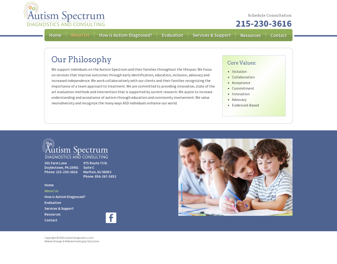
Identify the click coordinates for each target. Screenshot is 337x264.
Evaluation (172, 35)
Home (55, 35)
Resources (250, 35)
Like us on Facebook (111, 218)
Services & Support (212, 35)
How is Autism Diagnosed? (125, 35)
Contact (279, 35)
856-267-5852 (105, 176)
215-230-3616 (264, 23)
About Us (80, 35)
